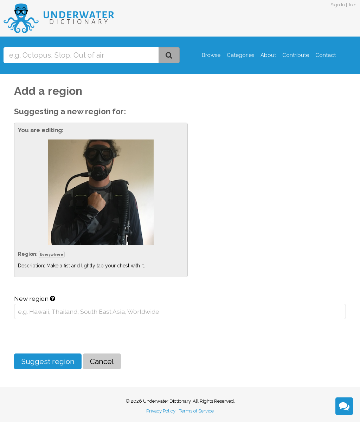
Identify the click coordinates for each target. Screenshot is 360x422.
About (268, 55)
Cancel (102, 361)
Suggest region (48, 361)
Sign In (337, 4)
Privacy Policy (160, 411)
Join (352, 4)
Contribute (295, 55)
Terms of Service (196, 411)
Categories (240, 55)
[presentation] (67, 336)
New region (34, 298)
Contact (325, 55)
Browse (211, 55)
